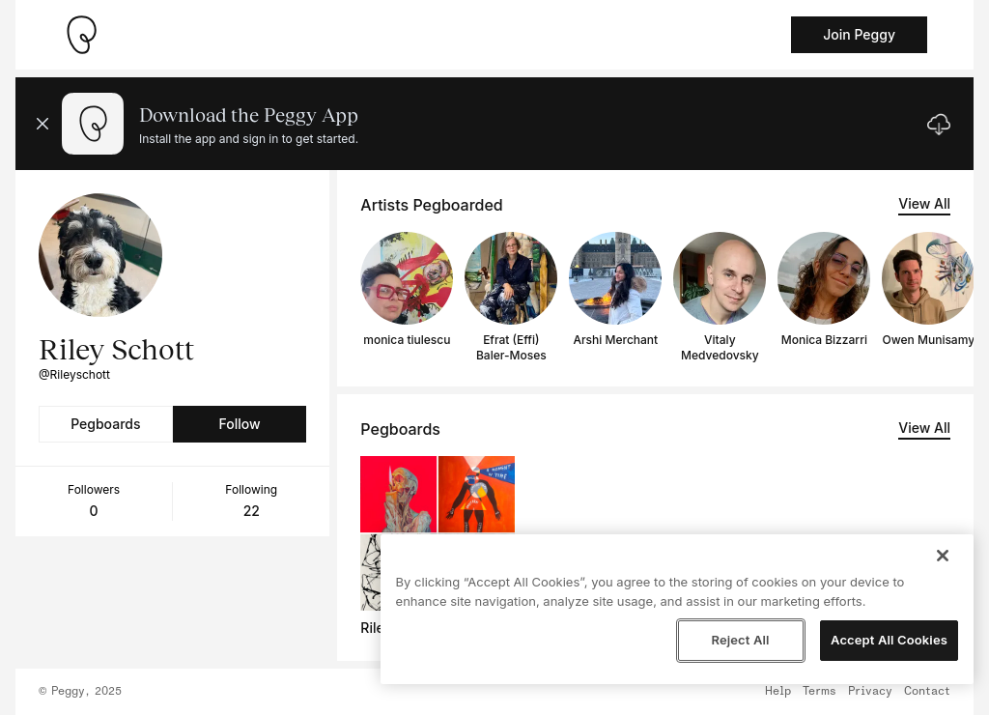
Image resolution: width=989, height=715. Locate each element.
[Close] (942, 555)
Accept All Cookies (889, 639)
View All (924, 203)
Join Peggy (859, 34)
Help (778, 692)
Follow (239, 423)
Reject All (740, 639)
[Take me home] (81, 34)
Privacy (870, 692)
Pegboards (105, 423)
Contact (927, 692)
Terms (819, 692)
